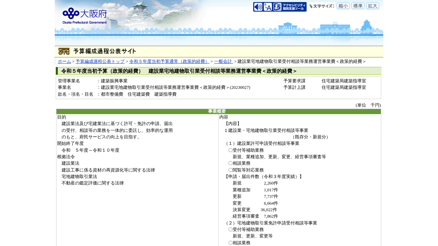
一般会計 (223, 61)
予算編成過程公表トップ (100, 61)
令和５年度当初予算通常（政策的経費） (169, 61)
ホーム (64, 61)
